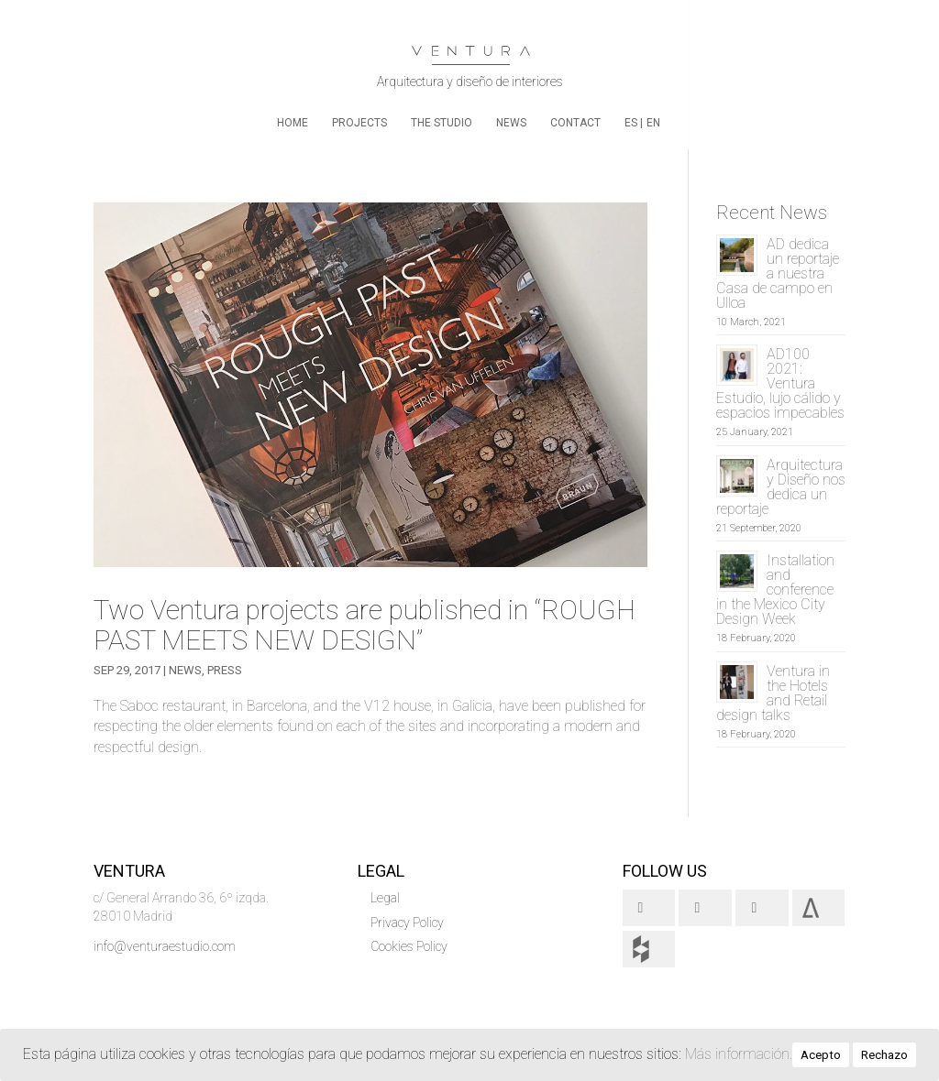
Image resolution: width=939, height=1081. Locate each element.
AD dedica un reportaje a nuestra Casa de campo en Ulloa (777, 273)
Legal (385, 897)
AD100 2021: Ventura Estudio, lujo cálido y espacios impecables (780, 383)
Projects (359, 122)
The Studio (441, 122)
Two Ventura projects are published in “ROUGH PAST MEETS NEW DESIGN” (364, 625)
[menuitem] (633, 132)
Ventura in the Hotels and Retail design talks (773, 693)
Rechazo (884, 1055)
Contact (575, 122)
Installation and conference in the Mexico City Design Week (775, 589)
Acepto (821, 1055)
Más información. (738, 1054)
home (292, 122)
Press (224, 670)
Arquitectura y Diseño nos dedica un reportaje (780, 487)
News (511, 122)
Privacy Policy (407, 922)
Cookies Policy (408, 946)
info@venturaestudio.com (165, 946)
